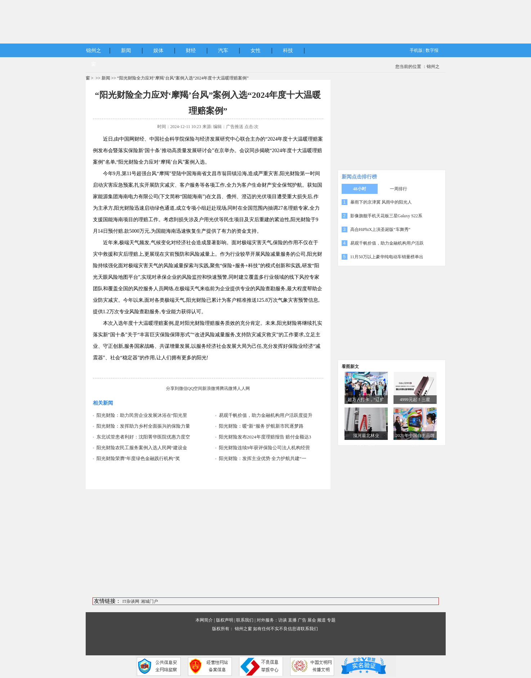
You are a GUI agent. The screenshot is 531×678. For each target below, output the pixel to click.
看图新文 (350, 366)
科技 (288, 50)
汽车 (223, 50)
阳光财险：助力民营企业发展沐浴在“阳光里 (142, 415)
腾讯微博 (228, 388)
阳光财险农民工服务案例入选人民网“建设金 (142, 447)
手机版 (416, 50)
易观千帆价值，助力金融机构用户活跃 (387, 243)
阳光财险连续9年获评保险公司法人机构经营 (264, 447)
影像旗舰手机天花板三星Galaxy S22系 (386, 215)
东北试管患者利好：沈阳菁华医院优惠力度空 (143, 437)
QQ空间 (195, 388)
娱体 (158, 50)
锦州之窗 (243, 628)
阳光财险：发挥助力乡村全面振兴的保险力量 (143, 426)
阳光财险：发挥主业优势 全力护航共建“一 (262, 458)
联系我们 (244, 620)
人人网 (243, 388)
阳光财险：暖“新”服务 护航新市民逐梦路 (261, 426)
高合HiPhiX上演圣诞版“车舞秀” (380, 229)
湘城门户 (149, 601)
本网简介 (204, 620)
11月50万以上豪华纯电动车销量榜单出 (387, 256)
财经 (191, 50)
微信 (183, 388)
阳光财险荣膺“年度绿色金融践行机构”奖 (138, 458)
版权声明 (224, 620)
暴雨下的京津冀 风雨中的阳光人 (381, 202)
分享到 (172, 388)
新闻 (126, 50)
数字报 (432, 50)
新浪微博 (211, 388)
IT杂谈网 (130, 601)
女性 (256, 50)
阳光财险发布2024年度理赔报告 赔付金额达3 (265, 437)
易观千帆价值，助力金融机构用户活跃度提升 (265, 415)
